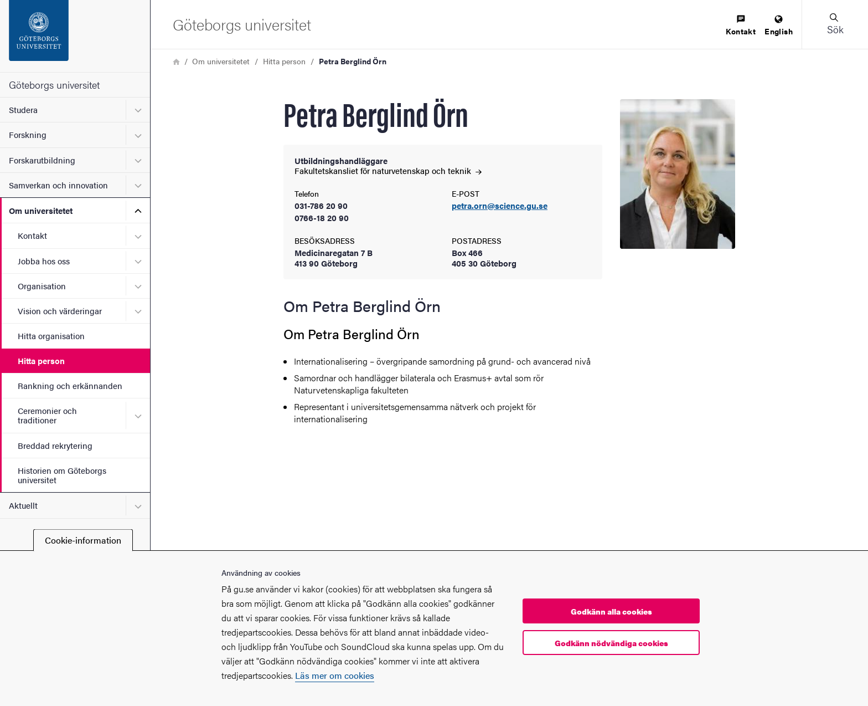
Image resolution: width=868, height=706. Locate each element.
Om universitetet (41, 210)
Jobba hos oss (44, 261)
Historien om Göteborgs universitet (62, 474)
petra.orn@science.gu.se (499, 206)
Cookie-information (83, 540)
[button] (835, 24)
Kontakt (32, 235)
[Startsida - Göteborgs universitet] (75, 36)
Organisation (42, 285)
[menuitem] (740, 26)
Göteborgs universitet (54, 84)
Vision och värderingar (60, 310)
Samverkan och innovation (58, 185)
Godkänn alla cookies (611, 611)
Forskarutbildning (42, 160)
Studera (23, 109)
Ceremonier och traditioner (47, 415)
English (778, 26)
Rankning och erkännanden (70, 385)
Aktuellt (23, 505)
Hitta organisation (51, 335)
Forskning (27, 134)
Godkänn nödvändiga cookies (611, 642)
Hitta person (41, 360)
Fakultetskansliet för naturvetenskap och (388, 170)
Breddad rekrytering (55, 445)
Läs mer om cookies (334, 675)
